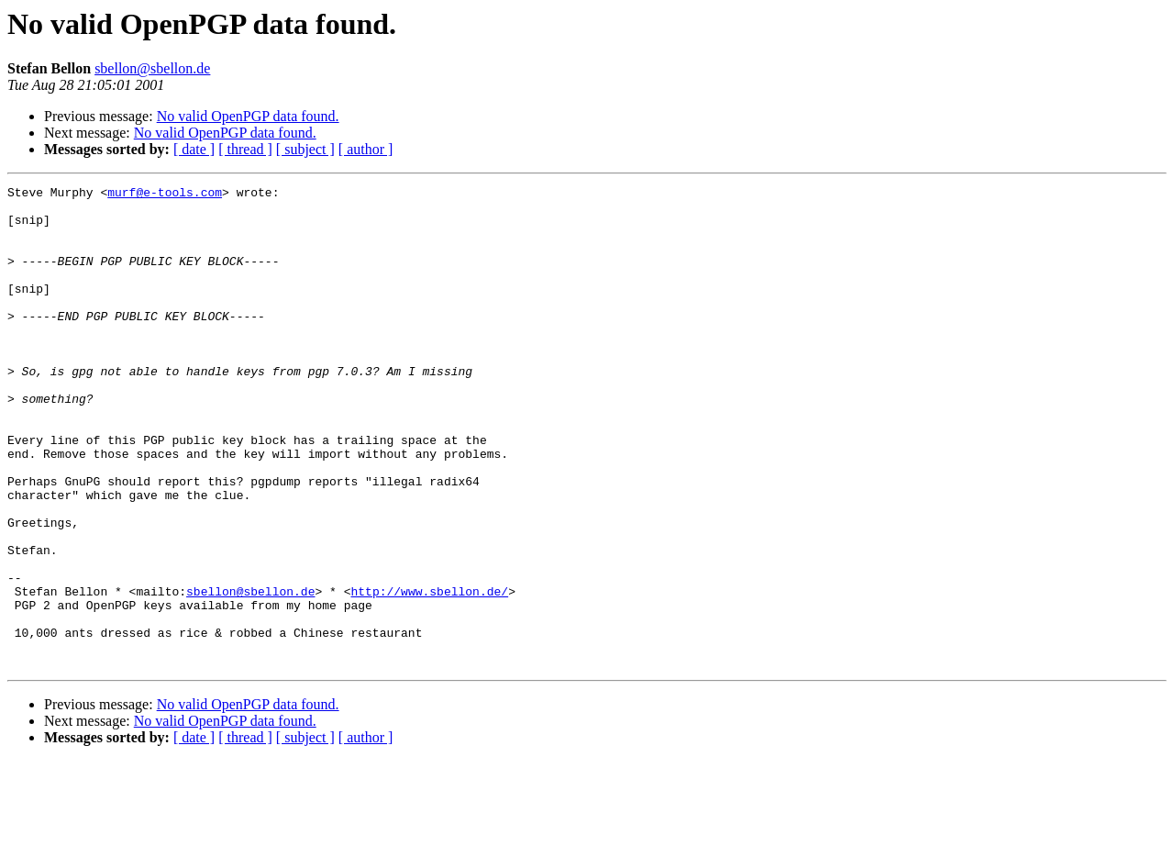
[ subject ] (305, 149)
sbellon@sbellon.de (152, 68)
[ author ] (365, 149)
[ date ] (194, 149)
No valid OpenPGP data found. (248, 116)
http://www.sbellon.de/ (429, 673)
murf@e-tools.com (164, 194)
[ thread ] (245, 149)
